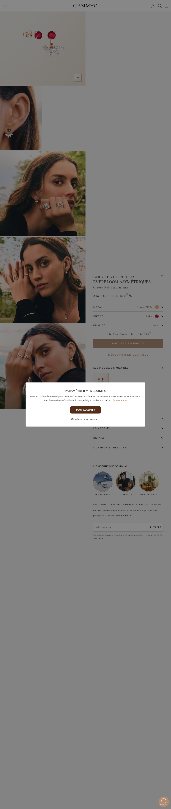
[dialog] (85, 404)
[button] (85, 419)
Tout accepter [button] (85, 409)
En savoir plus (120, 400)
